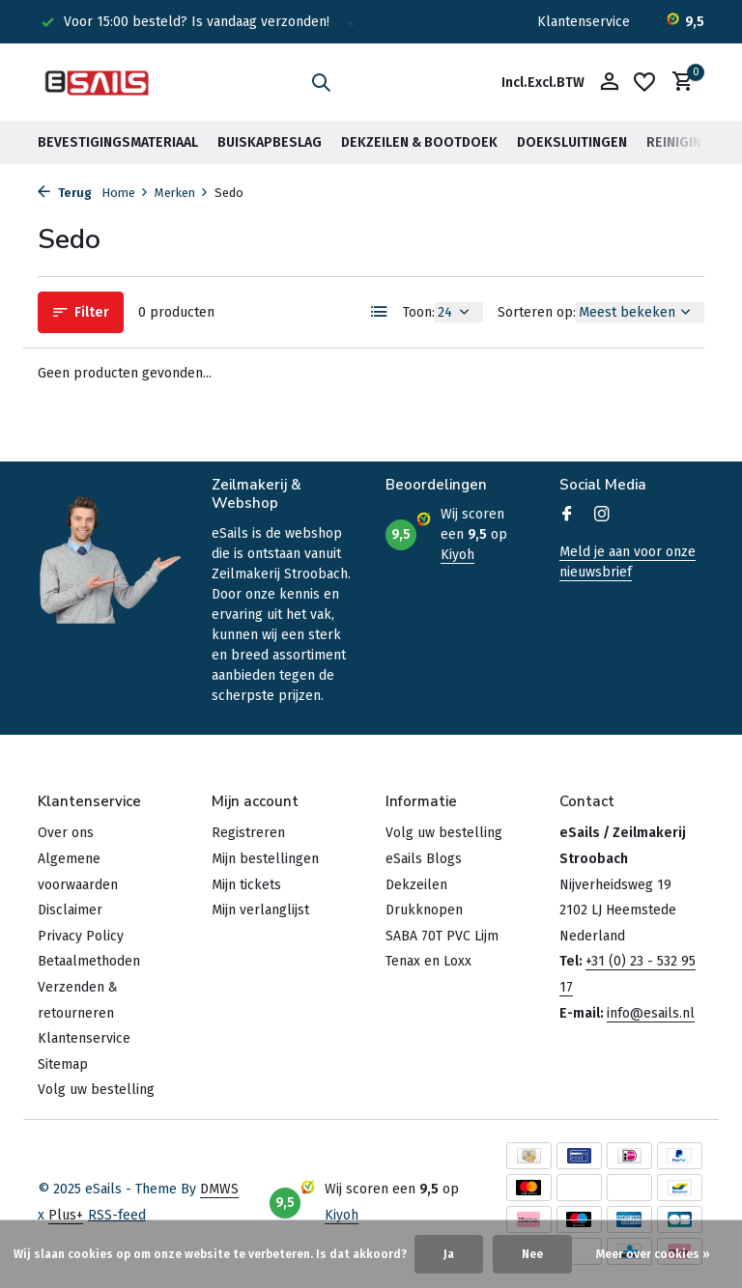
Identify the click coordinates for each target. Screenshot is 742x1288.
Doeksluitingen (572, 142)
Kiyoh (457, 554)
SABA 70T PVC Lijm (442, 936)
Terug (65, 192)
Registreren (248, 833)
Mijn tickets (246, 885)
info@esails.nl (651, 1013)
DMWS (219, 1189)
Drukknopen (424, 910)
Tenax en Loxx (428, 961)
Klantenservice (583, 22)
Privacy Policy (81, 936)
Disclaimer (70, 910)
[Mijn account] (609, 82)
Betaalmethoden (89, 961)
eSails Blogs (423, 859)
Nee (532, 1254)
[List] (379, 312)
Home (125, 192)
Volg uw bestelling (96, 1089)
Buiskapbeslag (269, 142)
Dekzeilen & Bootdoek (419, 142)
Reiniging (678, 142)
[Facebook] (567, 515)
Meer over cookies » (653, 1254)
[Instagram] (602, 515)
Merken (182, 192)
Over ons (66, 833)
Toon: (419, 312)
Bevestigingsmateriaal (118, 142)
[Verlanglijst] (644, 82)
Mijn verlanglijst (260, 910)
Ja (448, 1254)
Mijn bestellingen (265, 859)
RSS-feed (117, 1215)
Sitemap (63, 1064)
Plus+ (65, 1215)
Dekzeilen (416, 885)
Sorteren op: (537, 312)
